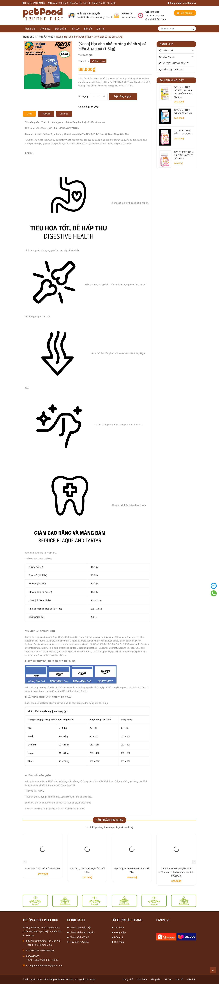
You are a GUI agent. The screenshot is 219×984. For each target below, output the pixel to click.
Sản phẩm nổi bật (172, 80)
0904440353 (32, 956)
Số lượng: (83, 96)
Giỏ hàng (119, 942)
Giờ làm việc (152, 12)
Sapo (92, 979)
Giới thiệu (45, 28)
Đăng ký (191, 3)
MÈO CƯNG (169, 57)
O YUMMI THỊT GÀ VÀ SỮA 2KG (42, 868)
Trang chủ (30, 28)
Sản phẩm (61, 28)
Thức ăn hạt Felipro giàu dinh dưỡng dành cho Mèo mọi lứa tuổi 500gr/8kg (176, 872)
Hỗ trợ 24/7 (128, 13)
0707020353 (38, 3)
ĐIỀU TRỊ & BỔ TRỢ (173, 69)
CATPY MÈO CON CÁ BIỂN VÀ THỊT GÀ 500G (183, 155)
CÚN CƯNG (169, 50)
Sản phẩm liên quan (109, 820)
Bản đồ (88, 28)
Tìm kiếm (119, 927)
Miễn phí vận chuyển (88, 13)
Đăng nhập (174, 3)
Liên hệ (100, 28)
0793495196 (48, 950)
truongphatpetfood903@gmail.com (44, 965)
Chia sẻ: (83, 106)
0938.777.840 (129, 17)
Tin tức (75, 28)
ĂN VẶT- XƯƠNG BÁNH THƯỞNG (178, 63)
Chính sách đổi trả (79, 937)
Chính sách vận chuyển (82, 932)
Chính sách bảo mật (80, 927)
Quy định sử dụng (79, 942)
